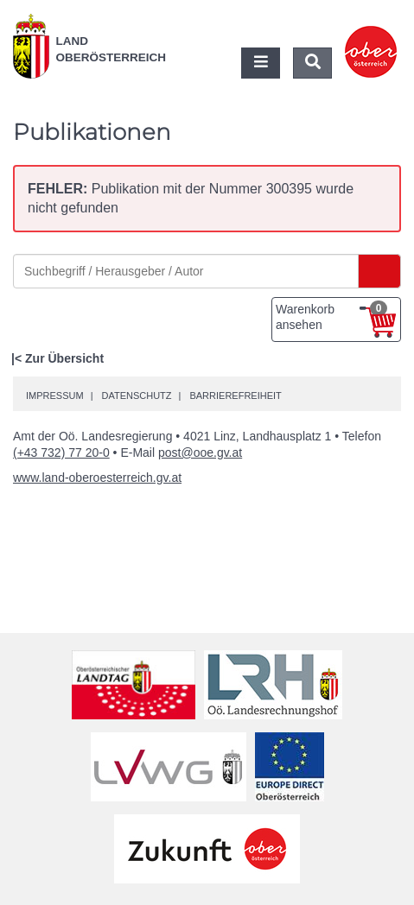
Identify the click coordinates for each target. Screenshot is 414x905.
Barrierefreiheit (235, 395)
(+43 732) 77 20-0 (61, 452)
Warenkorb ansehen (331, 316)
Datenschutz (136, 395)
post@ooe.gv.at (200, 452)
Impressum (55, 395)
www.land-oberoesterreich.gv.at (97, 477)
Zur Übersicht (64, 358)
